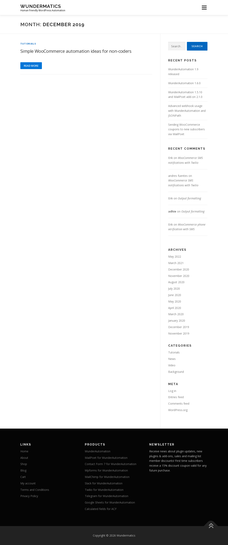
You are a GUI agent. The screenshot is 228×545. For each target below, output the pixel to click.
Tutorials (28, 43)
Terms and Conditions (34, 490)
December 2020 (178, 269)
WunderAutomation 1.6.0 (184, 83)
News (172, 359)
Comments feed (178, 403)
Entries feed (176, 397)
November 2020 (178, 276)
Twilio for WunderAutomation (104, 490)
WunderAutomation (97, 451)
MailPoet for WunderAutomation (106, 458)
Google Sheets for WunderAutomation (110, 502)
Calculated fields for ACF (101, 509)
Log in (172, 391)
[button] (219, 5)
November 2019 (178, 333)
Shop (23, 464)
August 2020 (176, 282)
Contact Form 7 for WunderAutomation (110, 464)
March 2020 (176, 314)
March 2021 (176, 263)
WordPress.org (178, 410)
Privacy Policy (29, 496)
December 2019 (178, 327)
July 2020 (174, 288)
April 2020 (174, 308)
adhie (172, 211)
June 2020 (174, 295)
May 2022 (174, 256)
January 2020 (176, 320)
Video (171, 365)
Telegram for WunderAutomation (106, 496)
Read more (31, 65)
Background (176, 372)
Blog (23, 470)
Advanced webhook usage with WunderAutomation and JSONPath (187, 110)
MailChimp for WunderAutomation (107, 477)
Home (24, 451)
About (24, 458)
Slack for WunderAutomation (103, 483)
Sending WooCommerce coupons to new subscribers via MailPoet (186, 129)
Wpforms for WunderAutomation (106, 470)
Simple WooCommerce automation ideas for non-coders (75, 51)
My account (28, 483)
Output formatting (189, 198)
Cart (23, 477)
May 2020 (174, 301)
